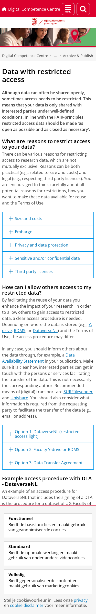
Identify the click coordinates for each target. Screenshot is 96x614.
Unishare (19, 398)
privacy (81, 600)
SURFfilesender (78, 391)
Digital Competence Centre (31, 9)
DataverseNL (45, 330)
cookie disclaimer (27, 605)
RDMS (19, 330)
